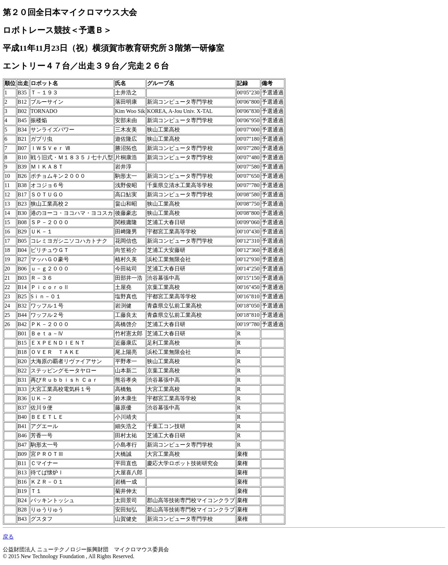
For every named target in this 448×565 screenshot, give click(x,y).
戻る (8, 537)
